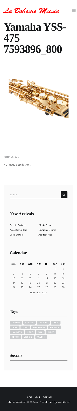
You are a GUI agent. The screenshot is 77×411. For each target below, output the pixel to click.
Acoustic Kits (45, 235)
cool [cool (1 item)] (55, 322)
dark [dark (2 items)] (15, 327)
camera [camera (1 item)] (16, 322)
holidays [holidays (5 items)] (17, 332)
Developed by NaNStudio (55, 402)
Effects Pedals (45, 225)
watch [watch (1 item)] (41, 337)
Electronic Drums (47, 230)
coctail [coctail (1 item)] (43, 322)
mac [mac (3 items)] (40, 332)
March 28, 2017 (11, 157)
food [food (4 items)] (25, 327)
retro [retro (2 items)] (15, 337)
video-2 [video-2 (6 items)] (28, 337)
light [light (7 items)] (30, 332)
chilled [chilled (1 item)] (29, 322)
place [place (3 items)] (51, 332)
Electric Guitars (17, 225)
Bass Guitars (16, 235)
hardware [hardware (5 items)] (39, 327)
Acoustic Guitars (18, 230)
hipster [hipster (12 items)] (54, 327)
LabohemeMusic (17, 402)
